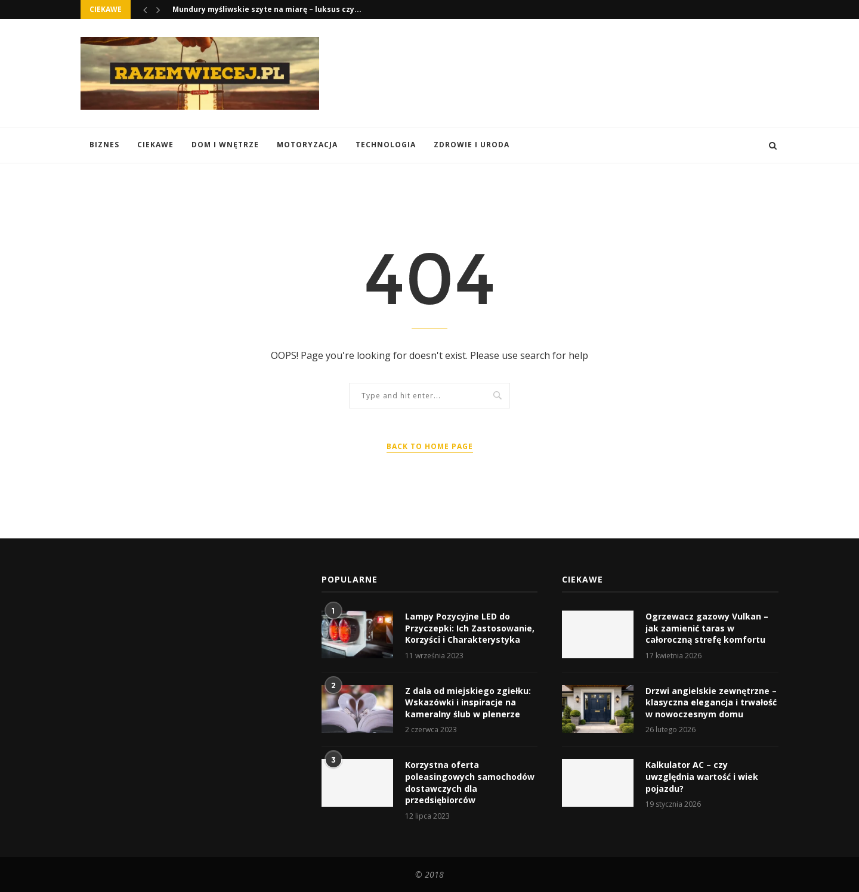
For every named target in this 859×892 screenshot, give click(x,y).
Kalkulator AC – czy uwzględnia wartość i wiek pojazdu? (701, 776)
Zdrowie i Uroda (471, 145)
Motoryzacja (307, 145)
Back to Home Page (430, 446)
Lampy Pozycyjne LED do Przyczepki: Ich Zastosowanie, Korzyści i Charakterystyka (469, 628)
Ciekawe (155, 145)
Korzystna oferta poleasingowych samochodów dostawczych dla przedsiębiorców (469, 782)
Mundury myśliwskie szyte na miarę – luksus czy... (266, 9)
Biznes (104, 145)
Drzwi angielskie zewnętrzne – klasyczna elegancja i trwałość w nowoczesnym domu (711, 702)
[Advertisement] (561, 72)
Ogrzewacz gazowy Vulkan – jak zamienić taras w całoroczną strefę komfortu (706, 628)
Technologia (386, 145)
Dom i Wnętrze (225, 145)
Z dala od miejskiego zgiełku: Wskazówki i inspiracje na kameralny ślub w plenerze (468, 702)
